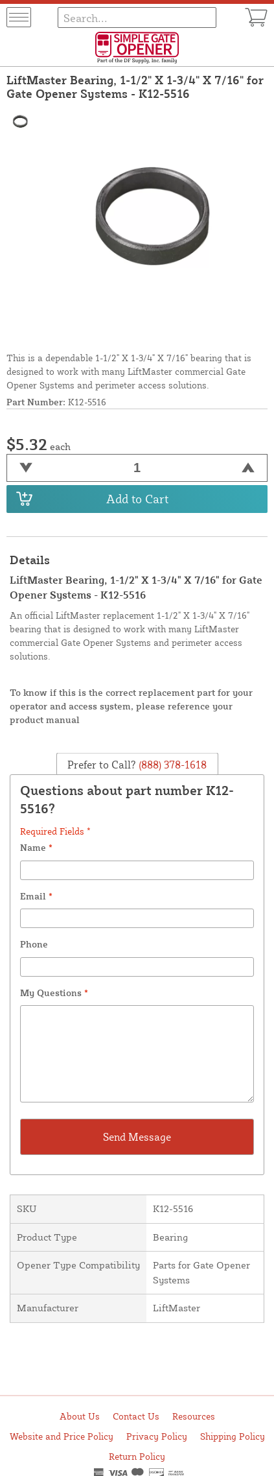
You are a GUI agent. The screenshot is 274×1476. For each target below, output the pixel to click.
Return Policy (137, 1456)
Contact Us (136, 1416)
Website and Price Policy (61, 1436)
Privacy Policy (156, 1436)
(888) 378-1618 (171, 763)
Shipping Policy (232, 1436)
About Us (80, 1416)
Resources (193, 1416)
